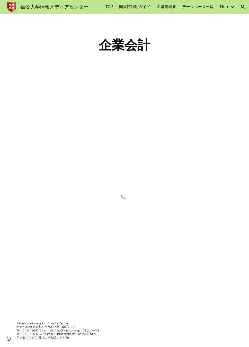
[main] (124, 45)
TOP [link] (109, 6)
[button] (243, 7)
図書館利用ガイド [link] (134, 6)
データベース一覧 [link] (197, 6)
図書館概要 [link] (166, 6)
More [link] (224, 6)
